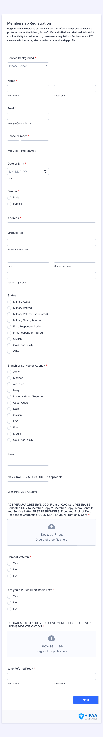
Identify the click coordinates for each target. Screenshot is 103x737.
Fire (15, 427)
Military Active (22, 301)
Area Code (13, 151)
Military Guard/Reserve (27, 320)
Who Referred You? (21, 668)
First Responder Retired (28, 332)
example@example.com (20, 123)
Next (86, 700)
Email (12, 108)
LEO (15, 421)
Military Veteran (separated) (30, 314)
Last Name (59, 95)
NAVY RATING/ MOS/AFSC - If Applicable (35, 477)
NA (15, 575)
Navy (16, 390)
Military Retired (22, 307)
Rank (11, 454)
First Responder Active (27, 326)
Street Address (15, 233)
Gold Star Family (23, 345)
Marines (18, 377)
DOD (16, 408)
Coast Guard (21, 402)
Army (16, 371)
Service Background (22, 58)
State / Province (62, 266)
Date (10, 178)
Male (16, 197)
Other (16, 351)
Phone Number (18, 136)
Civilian (17, 338)
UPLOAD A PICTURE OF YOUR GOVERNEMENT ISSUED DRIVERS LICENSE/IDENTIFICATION (50, 624)
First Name (13, 95)
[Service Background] (28, 65)
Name (12, 80)
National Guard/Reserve (28, 396)
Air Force (18, 384)
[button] (45, 171)
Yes (15, 563)
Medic (17, 433)
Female (17, 203)
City (10, 266)
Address (14, 218)
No (15, 569)
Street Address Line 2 (19, 249)
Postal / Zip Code (17, 282)
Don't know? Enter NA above (22, 492)
